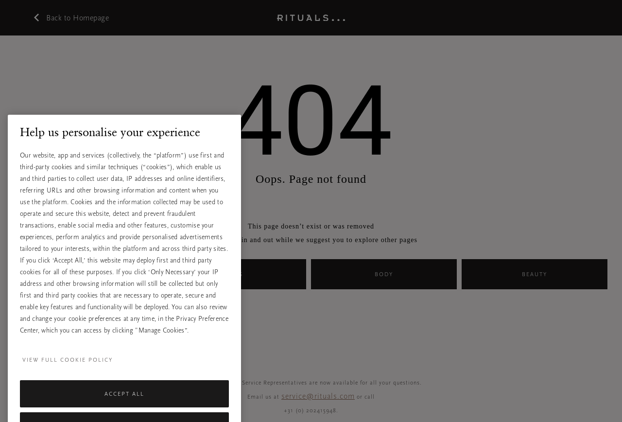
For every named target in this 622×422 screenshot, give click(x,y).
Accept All (124, 401)
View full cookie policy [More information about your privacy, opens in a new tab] (67, 367)
